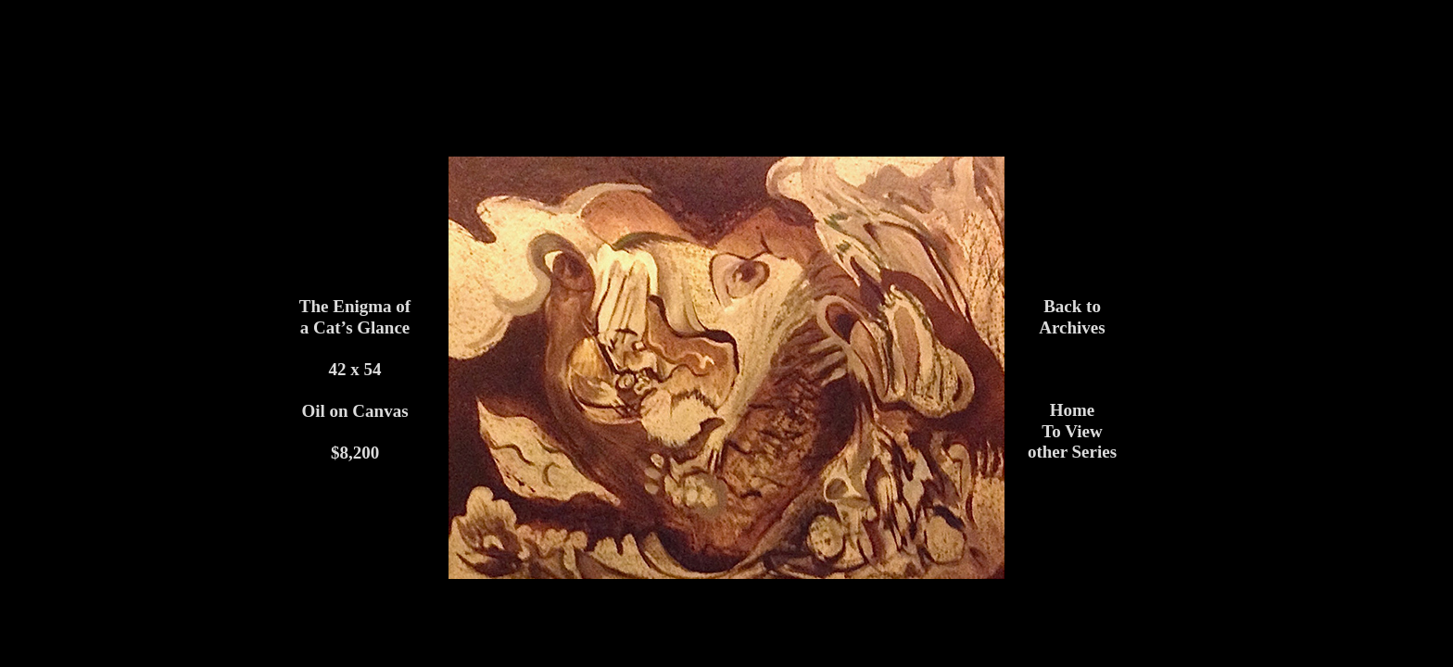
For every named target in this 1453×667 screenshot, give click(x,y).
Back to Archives (1072, 316)
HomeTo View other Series (1072, 430)
